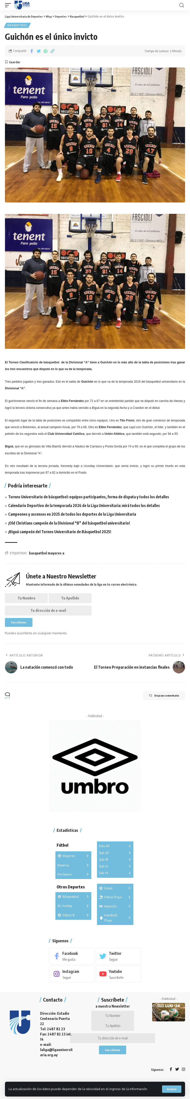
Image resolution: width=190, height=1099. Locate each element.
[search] (181, 5)
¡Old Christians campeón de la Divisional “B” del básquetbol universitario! (72, 524)
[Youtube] (118, 980)
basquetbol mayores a (46, 554)
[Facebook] (72, 962)
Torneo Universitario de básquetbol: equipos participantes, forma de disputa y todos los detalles (93, 498)
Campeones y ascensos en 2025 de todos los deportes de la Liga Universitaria (76, 515)
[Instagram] (72, 980)
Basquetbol (17, 25)
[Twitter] (118, 962)
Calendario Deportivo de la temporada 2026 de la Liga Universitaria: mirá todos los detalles (88, 506)
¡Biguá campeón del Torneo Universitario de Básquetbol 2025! (62, 532)
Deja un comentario (159, 702)
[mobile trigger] (9, 5)
